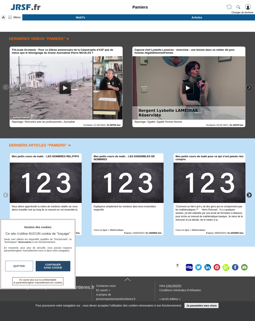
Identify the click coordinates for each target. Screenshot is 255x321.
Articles (197, 17)
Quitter (19, 266)
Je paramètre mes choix (201, 305)
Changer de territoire (242, 12)
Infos (170, 285)
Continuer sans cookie (53, 266)
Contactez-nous (106, 285)
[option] (66, 87)
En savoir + (103, 290)
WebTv (80, 17)
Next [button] (249, 87)
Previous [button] (6, 87)
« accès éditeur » (170, 299)
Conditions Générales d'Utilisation (180, 290)
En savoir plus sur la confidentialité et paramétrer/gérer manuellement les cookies (38, 281)
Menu (17, 17)
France (127, 233)
